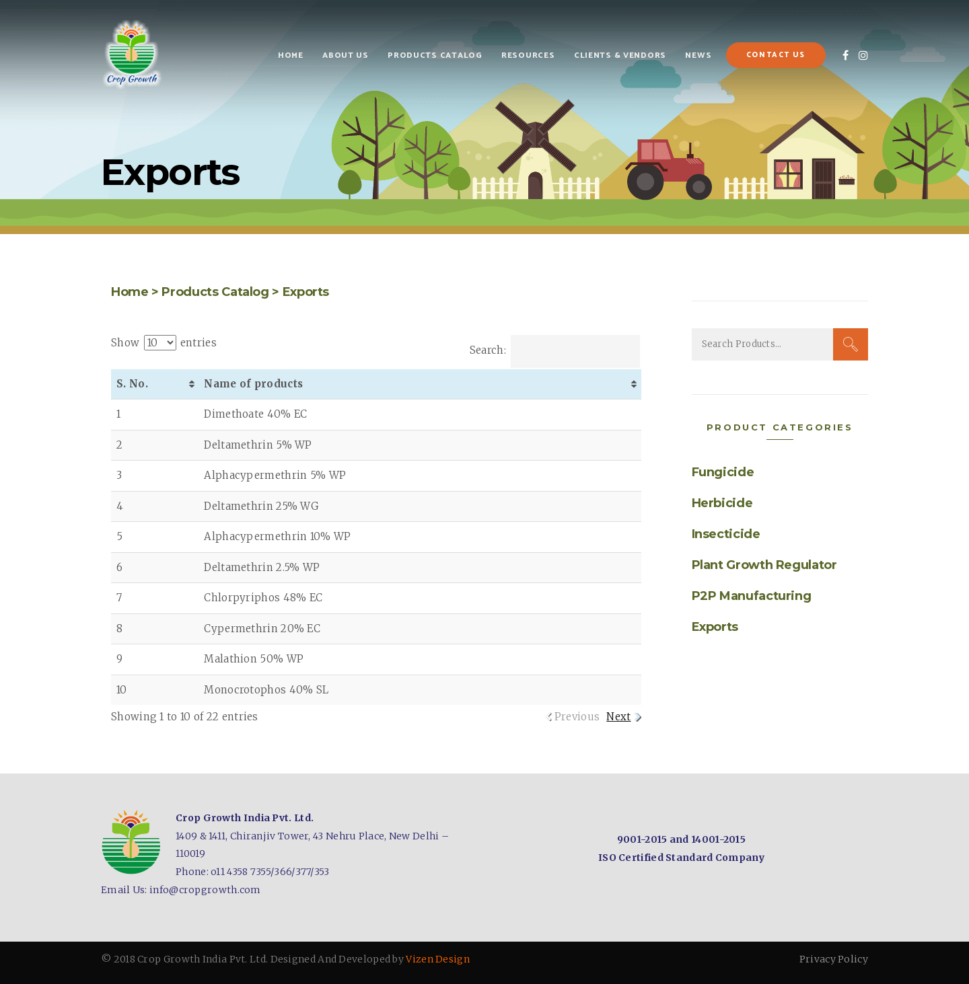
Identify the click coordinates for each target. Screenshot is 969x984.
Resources (527, 55)
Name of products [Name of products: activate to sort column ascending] (253, 383)
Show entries (164, 342)
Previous (577, 716)
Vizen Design (438, 959)
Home (290, 55)
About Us (345, 55)
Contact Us (776, 55)
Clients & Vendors (620, 55)
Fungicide (723, 472)
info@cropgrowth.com (205, 890)
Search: (555, 350)
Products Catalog (435, 55)
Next (618, 716)
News (698, 55)
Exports (306, 292)
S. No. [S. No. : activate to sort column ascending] (132, 383)
